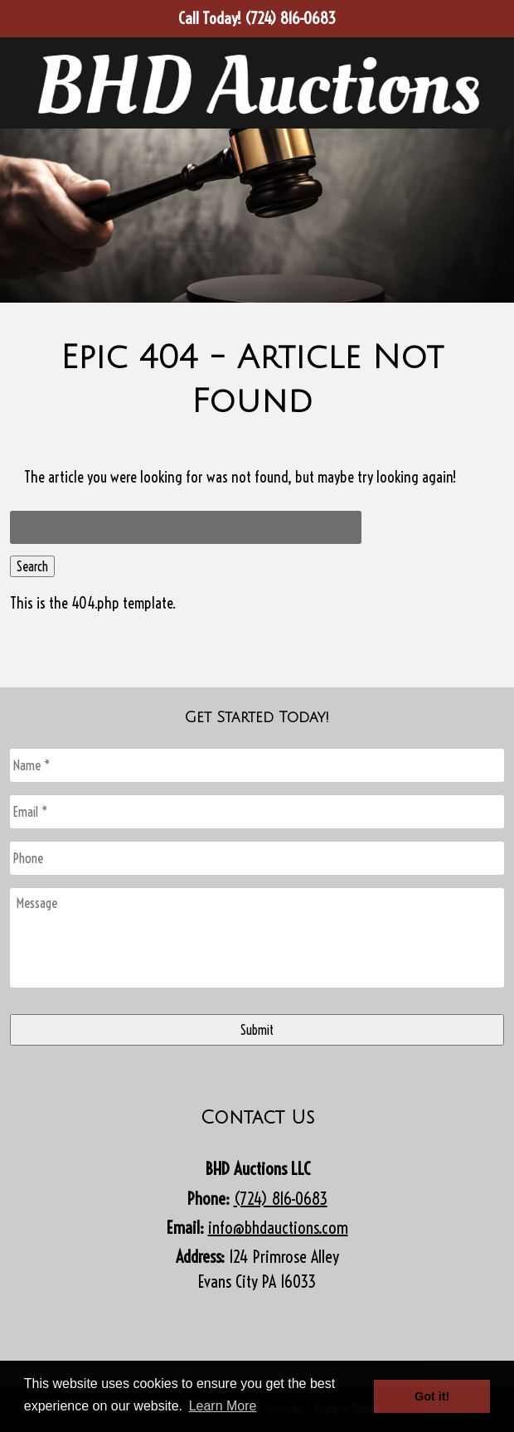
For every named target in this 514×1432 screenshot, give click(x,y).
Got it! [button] (432, 1396)
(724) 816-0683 (280, 1198)
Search (32, 566)
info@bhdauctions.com (278, 1227)
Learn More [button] (223, 1406)
